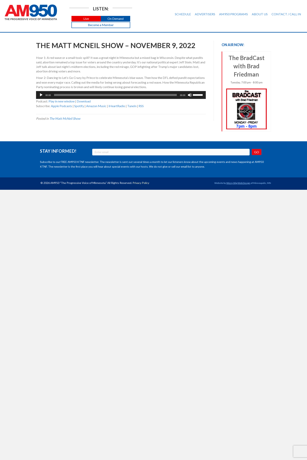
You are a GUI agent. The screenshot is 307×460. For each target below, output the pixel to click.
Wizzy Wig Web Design (238, 183)
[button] (86, 19)
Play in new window (62, 101)
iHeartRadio (116, 106)
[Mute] (190, 95)
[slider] (115, 95)
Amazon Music (96, 106)
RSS (141, 106)
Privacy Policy (141, 182)
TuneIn (131, 106)
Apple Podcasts (61, 106)
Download (84, 101)
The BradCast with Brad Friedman (246, 92)
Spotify (79, 106)
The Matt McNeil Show (64, 118)
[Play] (41, 95)
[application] (121, 95)
